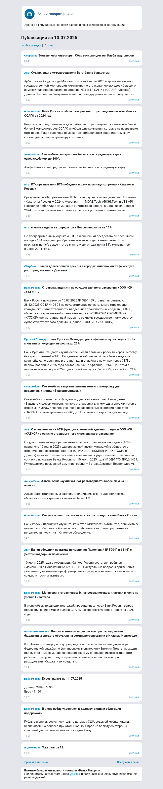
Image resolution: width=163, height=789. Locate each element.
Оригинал (134, 61)
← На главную (31, 45)
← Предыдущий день (34, 762)
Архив (49, 45)
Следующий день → (129, 762)
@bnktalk (75, 773)
